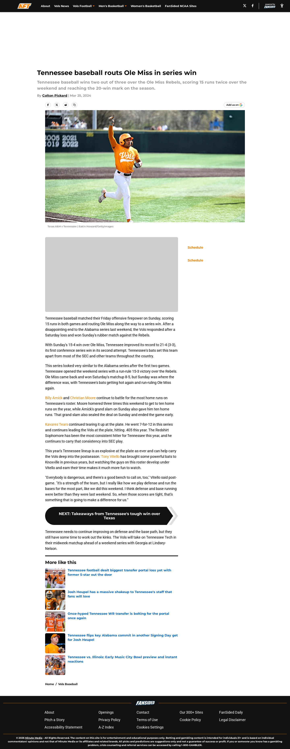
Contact (143, 712)
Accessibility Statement (63, 727)
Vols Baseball (68, 684)
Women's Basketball (146, 6)
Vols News (61, 6)
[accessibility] (282, 5)
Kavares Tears (56, 424)
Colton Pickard (54, 95)
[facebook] (253, 5)
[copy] (74, 105)
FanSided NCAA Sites (180, 6)
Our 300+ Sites (191, 712)
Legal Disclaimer (232, 720)
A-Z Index (106, 727)
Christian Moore (83, 398)
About (45, 6)
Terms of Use (147, 720)
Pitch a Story (55, 720)
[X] (244, 5)
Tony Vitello (110, 456)
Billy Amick (53, 398)
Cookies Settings (150, 727)
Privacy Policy (109, 720)
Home (49, 684)
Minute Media (33, 737)
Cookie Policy (190, 720)
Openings (106, 712)
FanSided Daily (231, 712)
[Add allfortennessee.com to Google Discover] (234, 105)
